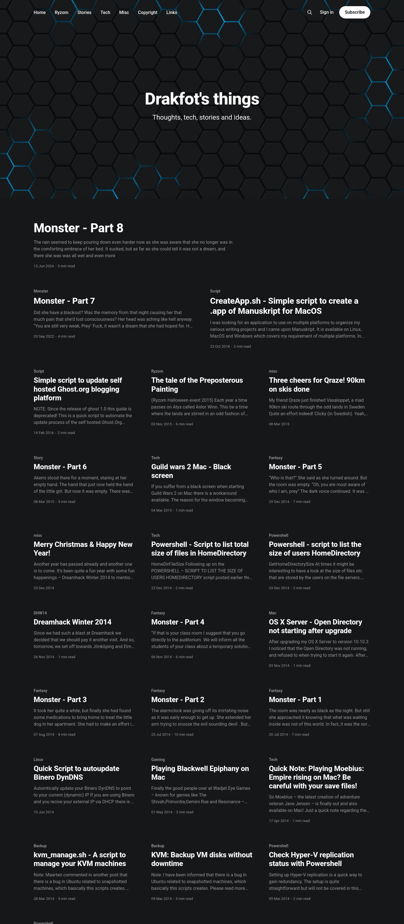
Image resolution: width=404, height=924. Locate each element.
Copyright (147, 12)
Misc (124, 12)
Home (40, 12)
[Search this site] (309, 12)
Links (171, 12)
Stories (84, 12)
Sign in (327, 12)
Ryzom (61, 12)
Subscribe (355, 12)
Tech (105, 12)
